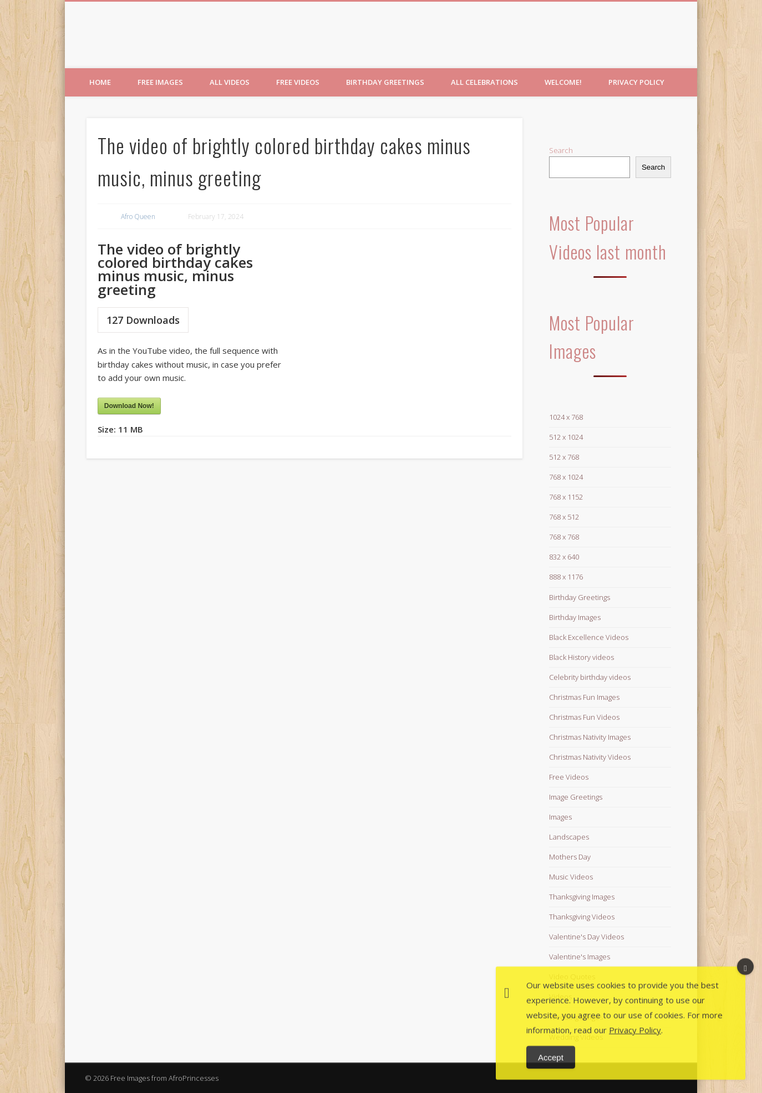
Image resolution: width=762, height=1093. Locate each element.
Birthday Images (575, 617)
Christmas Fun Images (584, 697)
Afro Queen (138, 216)
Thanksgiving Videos (581, 917)
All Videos (230, 82)
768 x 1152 (566, 497)
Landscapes (569, 837)
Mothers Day (570, 857)
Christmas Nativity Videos (590, 757)
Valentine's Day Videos (586, 937)
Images (560, 817)
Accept (550, 1075)
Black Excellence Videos (588, 637)
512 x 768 (564, 457)
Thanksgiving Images (581, 897)
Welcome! (563, 82)
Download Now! (129, 406)
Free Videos (297, 82)
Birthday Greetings (385, 82)
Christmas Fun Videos (584, 717)
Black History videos (581, 657)
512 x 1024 (566, 437)
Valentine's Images (579, 957)
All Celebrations (484, 82)
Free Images (160, 82)
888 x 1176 (566, 577)
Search (561, 150)
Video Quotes (572, 977)
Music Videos (571, 877)
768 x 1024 (566, 477)
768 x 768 (564, 537)
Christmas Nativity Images (590, 737)
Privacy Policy (636, 82)
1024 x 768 (566, 417)
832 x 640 (564, 557)
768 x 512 (564, 517)
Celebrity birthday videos (590, 677)
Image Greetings (575, 797)
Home (100, 82)
